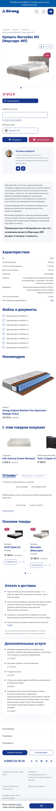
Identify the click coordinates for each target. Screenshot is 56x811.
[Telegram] (46, 761)
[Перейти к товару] (28, 390)
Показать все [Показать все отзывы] (8, 511)
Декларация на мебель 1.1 (15, 315)
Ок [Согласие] (41, 806)
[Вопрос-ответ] (34, 475)
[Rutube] (51, 761)
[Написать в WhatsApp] (23, 168)
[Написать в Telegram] (18, 168)
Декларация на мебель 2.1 (15, 324)
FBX (52, 300)
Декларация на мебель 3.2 (15, 347)
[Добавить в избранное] (51, 46)
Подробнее (11, 562)
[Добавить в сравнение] (46, 46)
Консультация (41, 752)
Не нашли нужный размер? (11, 120)
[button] (21, 87)
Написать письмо (14, 752)
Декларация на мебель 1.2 (15, 320)
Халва (10, 625)
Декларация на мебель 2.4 (15, 338)
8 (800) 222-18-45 (14, 761)
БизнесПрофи (8, 798)
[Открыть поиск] (37, 12)
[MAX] (41, 761)
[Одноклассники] (32, 761)
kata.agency (40, 786)
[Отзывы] (10, 475)
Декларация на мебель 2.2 (15, 329)
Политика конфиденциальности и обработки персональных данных (40, 776)
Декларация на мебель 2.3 (15, 333)
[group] (28, 67)
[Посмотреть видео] (41, 46)
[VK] (36, 761)
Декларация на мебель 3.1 (15, 342)
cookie (18, 804)
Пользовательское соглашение (10, 787)
